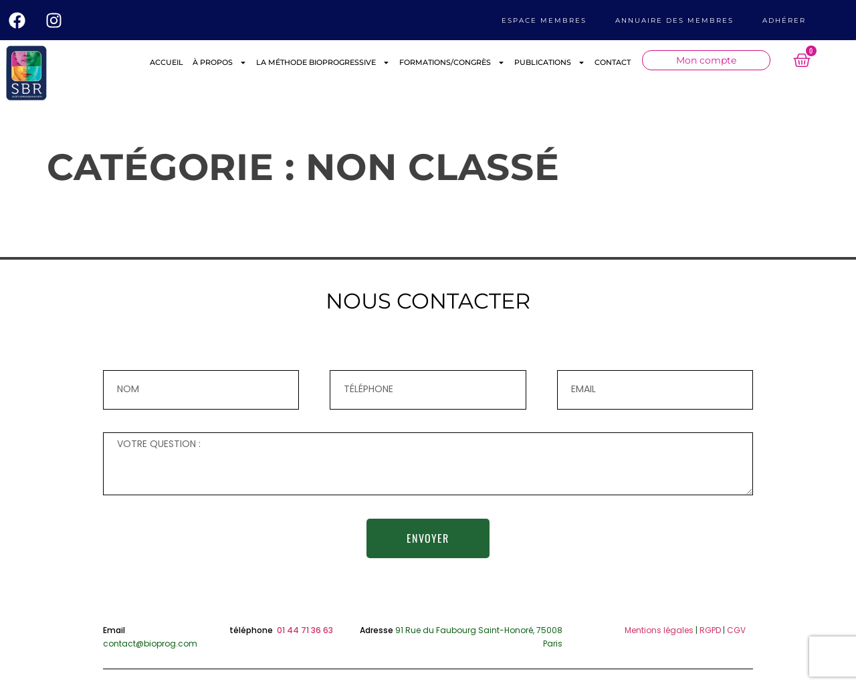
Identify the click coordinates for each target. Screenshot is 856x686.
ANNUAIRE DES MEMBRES (674, 20)
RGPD (710, 630)
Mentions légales (659, 630)
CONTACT (613, 62)
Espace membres (544, 20)
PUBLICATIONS (549, 62)
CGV (736, 630)
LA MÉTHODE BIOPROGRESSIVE (323, 62)
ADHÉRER (784, 20)
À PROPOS (220, 62)
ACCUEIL (166, 62)
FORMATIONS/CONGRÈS (452, 62)
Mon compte (706, 60)
